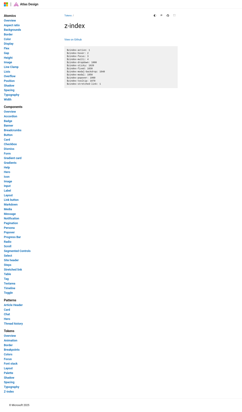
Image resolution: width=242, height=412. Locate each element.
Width (7, 99)
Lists (7, 71)
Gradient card (13, 158)
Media (8, 209)
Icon (7, 176)
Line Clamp (11, 67)
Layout (8, 195)
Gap (6, 53)
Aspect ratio (12, 25)
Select (8, 255)
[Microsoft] (6, 4)
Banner (8, 125)
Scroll (7, 246)
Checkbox (10, 144)
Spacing (9, 90)
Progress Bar (12, 237)
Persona (9, 227)
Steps (7, 265)
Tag (6, 278)
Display (8, 43)
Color (7, 39)
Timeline (9, 288)
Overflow (10, 76)
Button (8, 135)
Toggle (8, 292)
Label (7, 190)
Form (7, 153)
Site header (11, 260)
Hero (7, 172)
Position (9, 81)
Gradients (10, 162)
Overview (10, 20)
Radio (7, 241)
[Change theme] (155, 15)
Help (7, 167)
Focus (8, 359)
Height (8, 57)
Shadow (9, 85)
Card (7, 139)
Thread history (13, 323)
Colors (8, 354)
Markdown (11, 204)
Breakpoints (12, 349)
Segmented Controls (17, 251)
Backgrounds (12, 29)
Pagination (11, 223)
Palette (8, 373)
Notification (11, 218)
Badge (8, 121)
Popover (9, 232)
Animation (10, 340)
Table (7, 274)
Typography (11, 94)
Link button (11, 199)
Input (7, 186)
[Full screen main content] (174, 15)
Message (10, 214)
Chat (7, 314)
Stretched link (13, 269)
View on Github (73, 39)
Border (8, 34)
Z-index (9, 391)
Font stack (10, 363)
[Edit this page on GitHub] (168, 15)
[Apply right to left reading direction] (161, 15)
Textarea (9, 283)
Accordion (10, 116)
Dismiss (9, 148)
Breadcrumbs (12, 130)
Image (8, 62)
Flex (6, 48)
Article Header (13, 305)
